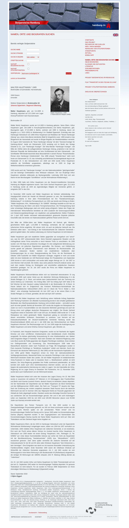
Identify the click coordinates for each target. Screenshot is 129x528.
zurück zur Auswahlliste (18, 78)
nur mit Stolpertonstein (18, 69)
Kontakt (38, 517)
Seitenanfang (42, 512)
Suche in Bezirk (17, 57)
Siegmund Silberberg (33, 105)
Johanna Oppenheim (18, 105)
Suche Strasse (17, 53)
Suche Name (15, 49)
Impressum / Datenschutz (21, 517)
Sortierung (15, 73)
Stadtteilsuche (17, 60)
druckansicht (33, 512)
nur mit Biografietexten (17, 64)
